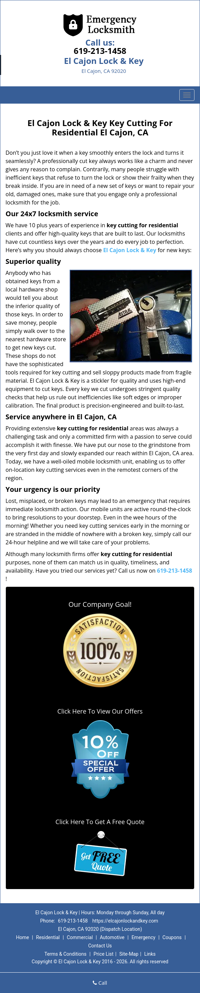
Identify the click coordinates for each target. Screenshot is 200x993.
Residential (48, 937)
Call (100, 982)
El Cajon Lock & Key (129, 250)
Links (150, 954)
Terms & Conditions (65, 954)
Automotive (112, 937)
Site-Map (128, 954)
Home (22, 937)
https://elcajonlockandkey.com (125, 921)
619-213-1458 (100, 50)
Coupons (172, 937)
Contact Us (100, 945)
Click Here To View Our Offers (99, 711)
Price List (103, 954)
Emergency (143, 937)
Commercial (80, 937)
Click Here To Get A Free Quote (100, 822)
